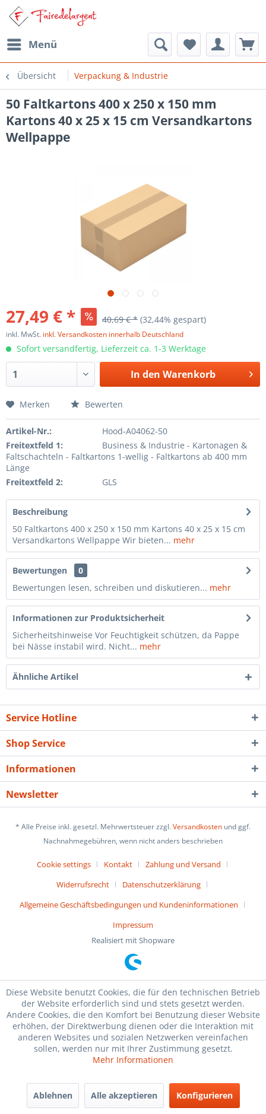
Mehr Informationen (133, 1059)
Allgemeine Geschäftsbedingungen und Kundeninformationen (129, 904)
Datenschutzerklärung (161, 884)
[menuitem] (31, 44)
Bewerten (97, 404)
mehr (183, 540)
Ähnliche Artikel (45, 676)
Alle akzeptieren (124, 1095)
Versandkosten (197, 827)
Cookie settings (64, 864)
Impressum (133, 924)
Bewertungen (39, 570)
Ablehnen (52, 1095)
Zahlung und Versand (183, 864)
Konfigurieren (204, 1095)
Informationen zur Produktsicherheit (88, 617)
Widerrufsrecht (82, 884)
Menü (32, 43)
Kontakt (118, 864)
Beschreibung (40, 511)
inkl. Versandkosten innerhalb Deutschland (113, 334)
